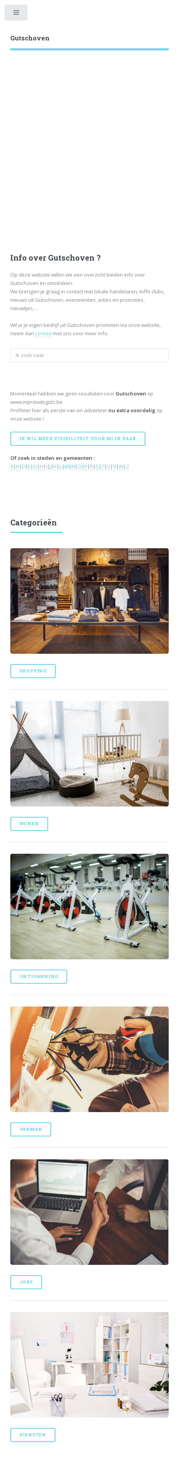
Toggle (16, 14)
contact (43, 333)
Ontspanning (38, 976)
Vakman (30, 1129)
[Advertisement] (89, 143)
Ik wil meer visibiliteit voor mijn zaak (77, 438)
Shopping (33, 671)
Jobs (26, 1282)
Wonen (29, 823)
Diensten (32, 1434)
